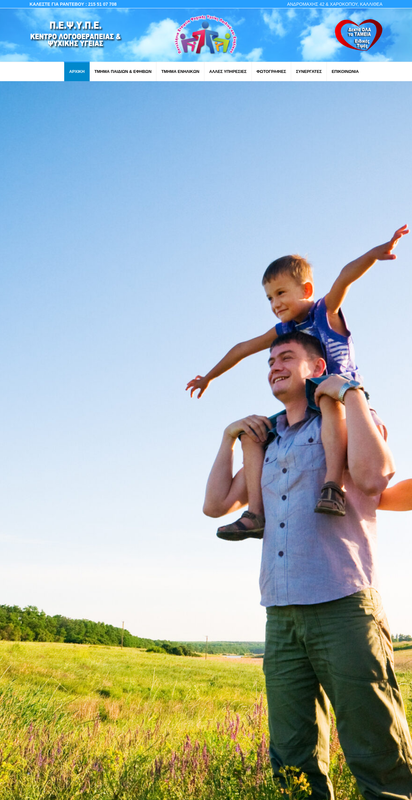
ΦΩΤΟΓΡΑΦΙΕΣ (271, 71)
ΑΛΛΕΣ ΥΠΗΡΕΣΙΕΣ (228, 71)
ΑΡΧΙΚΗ (77, 71)
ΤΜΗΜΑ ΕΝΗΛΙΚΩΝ (180, 71)
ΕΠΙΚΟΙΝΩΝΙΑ (345, 71)
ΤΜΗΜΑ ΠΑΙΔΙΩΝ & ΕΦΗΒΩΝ (122, 71)
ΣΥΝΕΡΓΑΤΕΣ (309, 71)
